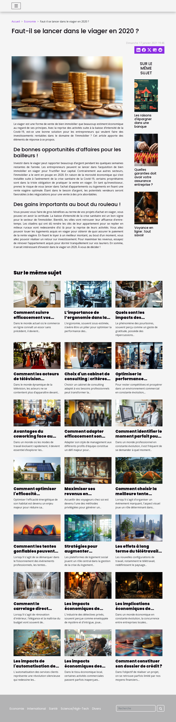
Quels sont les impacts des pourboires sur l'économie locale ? (135, 320)
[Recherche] (136, 708)
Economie (30, 21)
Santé (53, 709)
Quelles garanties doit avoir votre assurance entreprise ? (145, 177)
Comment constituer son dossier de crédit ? (138, 663)
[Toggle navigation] (16, 6)
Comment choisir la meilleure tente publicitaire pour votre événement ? (136, 496)
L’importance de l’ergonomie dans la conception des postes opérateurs (85, 320)
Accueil (16, 21)
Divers (96, 709)
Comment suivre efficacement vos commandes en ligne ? (36, 320)
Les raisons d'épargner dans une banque (143, 121)
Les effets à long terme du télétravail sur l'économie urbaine (136, 554)
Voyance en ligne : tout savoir (143, 231)
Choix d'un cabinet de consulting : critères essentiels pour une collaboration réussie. (87, 381)
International (36, 709)
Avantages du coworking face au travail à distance (33, 436)
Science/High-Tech (75, 709)
